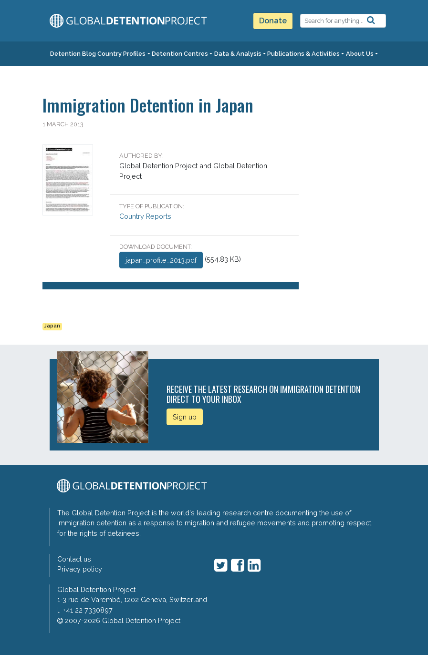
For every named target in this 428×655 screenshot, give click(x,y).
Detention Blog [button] (73, 53)
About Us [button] (360, 53)
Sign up (185, 417)
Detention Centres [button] (180, 53)
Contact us (74, 559)
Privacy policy (79, 569)
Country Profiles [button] (121, 53)
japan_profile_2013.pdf (161, 260)
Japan (52, 326)
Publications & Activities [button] (303, 53)
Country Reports (145, 216)
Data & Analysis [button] (237, 53)
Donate (273, 20)
